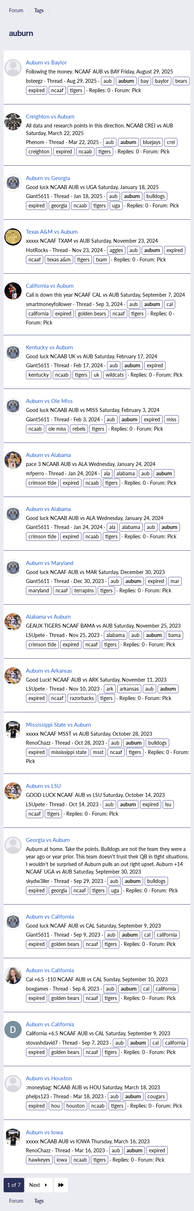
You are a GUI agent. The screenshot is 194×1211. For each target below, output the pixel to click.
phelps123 (37, 1096)
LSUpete (35, 634)
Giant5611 (37, 195)
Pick (136, 90)
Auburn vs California (50, 916)
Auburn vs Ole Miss (49, 400)
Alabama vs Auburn (48, 616)
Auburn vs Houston (49, 1078)
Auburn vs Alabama (48, 454)
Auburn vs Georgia (48, 177)
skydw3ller (37, 880)
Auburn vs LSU (43, 785)
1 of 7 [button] (14, 1184)
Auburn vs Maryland (49, 562)
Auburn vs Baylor (46, 62)
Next (39, 1184)
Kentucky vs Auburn (49, 347)
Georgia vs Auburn (48, 839)
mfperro (35, 473)
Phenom (35, 141)
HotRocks (37, 250)
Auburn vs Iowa (44, 1132)
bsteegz (34, 80)
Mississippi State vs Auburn (58, 724)
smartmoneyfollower (49, 304)
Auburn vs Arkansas (49, 670)
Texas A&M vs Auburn (52, 231)
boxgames (37, 988)
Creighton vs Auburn (50, 116)
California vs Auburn (50, 285)
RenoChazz (38, 742)
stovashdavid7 (42, 1042)
